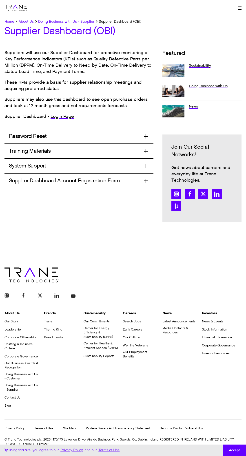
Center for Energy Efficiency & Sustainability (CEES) (98, 332)
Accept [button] (234, 450)
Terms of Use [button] (109, 450)
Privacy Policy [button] (71, 450)
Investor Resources (216, 353)
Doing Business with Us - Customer (21, 376)
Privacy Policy (14, 428)
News (167, 313)
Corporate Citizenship (20, 337)
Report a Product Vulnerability (181, 428)
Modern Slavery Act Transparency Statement (118, 428)
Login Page (62, 116)
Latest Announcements (178, 321)
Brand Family (53, 337)
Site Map (69, 428)
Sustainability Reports (99, 356)
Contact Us (12, 397)
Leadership (12, 329)
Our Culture (131, 337)
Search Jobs (132, 321)
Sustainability (95, 313)
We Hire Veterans (135, 345)
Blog (7, 405)
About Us (12, 313)
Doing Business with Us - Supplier (21, 387)
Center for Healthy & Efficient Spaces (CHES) (101, 345)
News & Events (212, 321)
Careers (129, 313)
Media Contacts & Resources (175, 330)
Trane (48, 321)
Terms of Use (43, 428)
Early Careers (132, 329)
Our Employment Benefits (135, 354)
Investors (209, 313)
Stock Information (214, 329)
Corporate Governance (21, 356)
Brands (50, 313)
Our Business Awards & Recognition (21, 365)
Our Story (11, 321)
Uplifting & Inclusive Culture (18, 346)
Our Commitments (97, 321)
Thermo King (53, 329)
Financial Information (217, 337)
